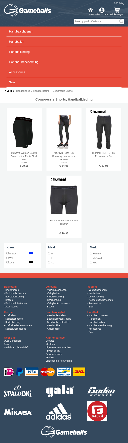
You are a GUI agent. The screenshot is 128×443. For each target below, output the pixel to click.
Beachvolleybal (55, 312)
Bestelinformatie (54, 354)
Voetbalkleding (96, 296)
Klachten (50, 344)
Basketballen (12, 290)
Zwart (19, 262)
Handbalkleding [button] (19, 52)
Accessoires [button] (17, 72)
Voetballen (94, 293)
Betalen (50, 357)
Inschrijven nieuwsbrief (16, 347)
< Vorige (9, 91)
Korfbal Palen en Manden (19, 325)
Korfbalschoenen (14, 318)
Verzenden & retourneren (59, 360)
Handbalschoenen (98, 315)
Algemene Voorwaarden (58, 347)
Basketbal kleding (15, 296)
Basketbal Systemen (16, 303)
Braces (9, 300)
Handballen (95, 318)
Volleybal (51, 286)
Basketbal (10, 286)
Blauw (19, 253)
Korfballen (11, 315)
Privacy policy (53, 350)
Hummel (95, 253)
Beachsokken (54, 325)
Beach (50, 306)
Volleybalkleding (55, 296)
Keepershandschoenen (101, 300)
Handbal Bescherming (100, 325)
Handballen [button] (16, 41)
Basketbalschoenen (16, 293)
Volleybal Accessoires (58, 303)
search (121, 21)
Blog (6, 344)
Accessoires (11, 306)
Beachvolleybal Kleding (59, 318)
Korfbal (8, 312)
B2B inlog (119, 3)
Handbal (92, 312)
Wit (19, 258)
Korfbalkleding (13, 322)
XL (51, 262)
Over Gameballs (12, 340)
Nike (93, 262)
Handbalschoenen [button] (21, 31)
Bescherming (54, 300)
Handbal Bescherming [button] (23, 62)
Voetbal (92, 286)
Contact (50, 340)
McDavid (96, 258)
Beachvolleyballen (56, 315)
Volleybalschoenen (57, 290)
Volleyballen (53, 293)
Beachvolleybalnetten (58, 322)
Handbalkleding (97, 322)
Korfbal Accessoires (16, 328)
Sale (12, 82)
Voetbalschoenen (98, 290)
